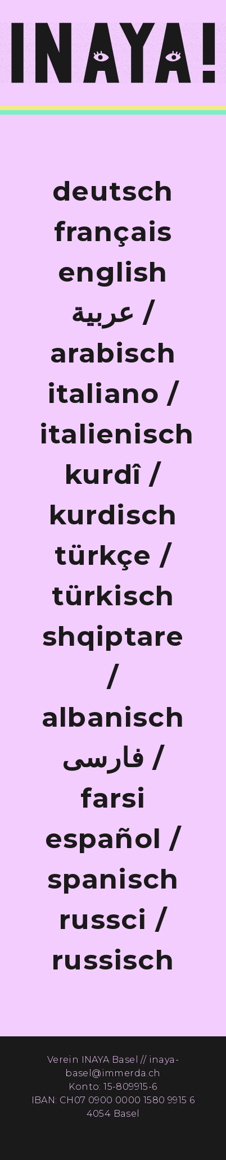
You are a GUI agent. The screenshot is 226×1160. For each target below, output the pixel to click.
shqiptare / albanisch (113, 676)
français (113, 231)
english (113, 272)
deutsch (112, 191)
